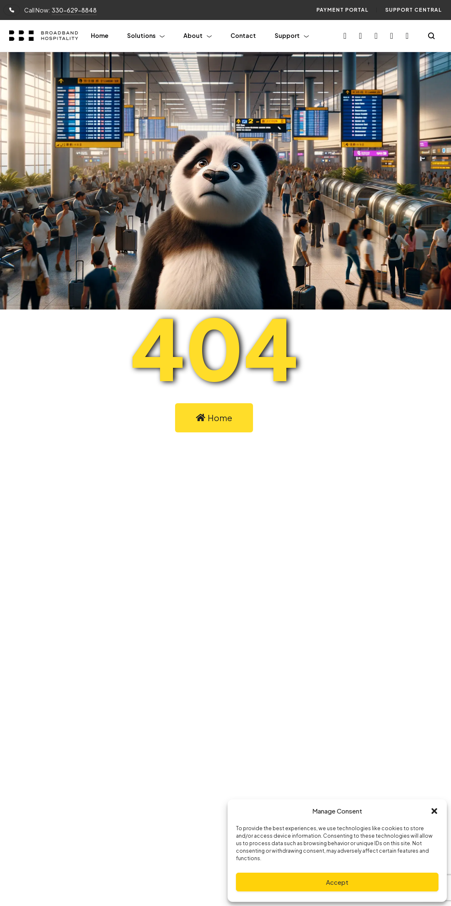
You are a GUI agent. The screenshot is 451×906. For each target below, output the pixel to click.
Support (287, 35)
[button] (434, 811)
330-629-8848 (74, 10)
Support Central (413, 10)
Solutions (141, 35)
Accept (337, 882)
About (193, 35)
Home (99, 35)
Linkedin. (261, 698)
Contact (243, 35)
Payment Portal (342, 10)
